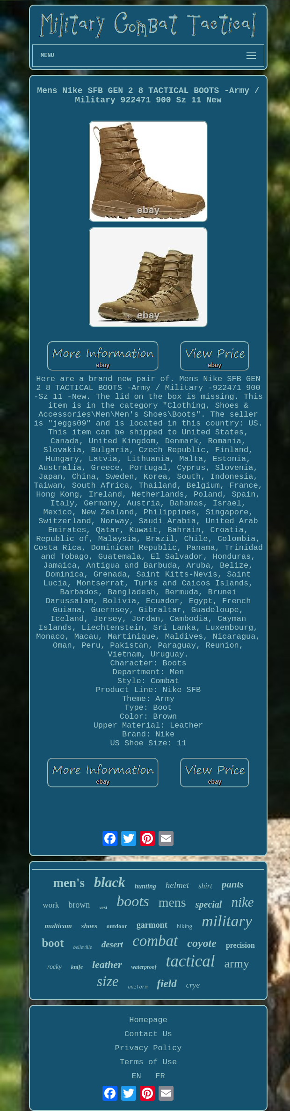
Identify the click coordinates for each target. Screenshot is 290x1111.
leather (107, 964)
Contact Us (148, 1034)
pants (233, 884)
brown (79, 904)
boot (53, 943)
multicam (58, 926)
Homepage (148, 1020)
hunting (145, 886)
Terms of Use (148, 1062)
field (167, 983)
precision (240, 945)
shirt (205, 886)
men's (69, 883)
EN (136, 1076)
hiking (184, 926)
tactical (190, 961)
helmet (177, 885)
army (237, 963)
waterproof (144, 967)
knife (77, 967)
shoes (89, 926)
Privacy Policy (148, 1048)
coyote (202, 943)
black (109, 882)
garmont (152, 925)
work (51, 905)
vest (103, 907)
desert (112, 944)
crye (193, 985)
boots (132, 901)
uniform (138, 987)
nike (242, 902)
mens (172, 902)
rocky (54, 966)
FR (160, 1076)
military (227, 921)
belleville (82, 947)
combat (155, 940)
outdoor (117, 926)
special (209, 904)
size (108, 981)
